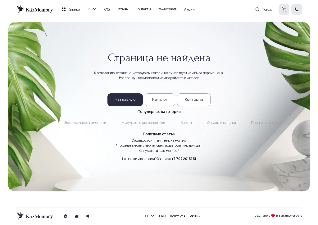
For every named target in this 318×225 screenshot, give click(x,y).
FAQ (162, 216)
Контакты (177, 216)
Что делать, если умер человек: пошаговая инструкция (159, 145)
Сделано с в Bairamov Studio (278, 216)
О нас (149, 216)
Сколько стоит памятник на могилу (159, 140)
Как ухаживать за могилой (159, 150)
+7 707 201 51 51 (183, 159)
